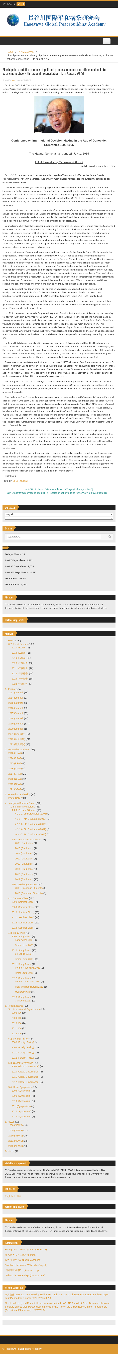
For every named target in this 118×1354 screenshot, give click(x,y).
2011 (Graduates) (24, 853)
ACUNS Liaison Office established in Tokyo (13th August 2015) (59, 489)
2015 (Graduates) (24, 874)
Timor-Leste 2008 (24, 945)
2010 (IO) (17, 1023)
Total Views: (12, 578)
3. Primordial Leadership (17, 794)
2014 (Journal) (15, 697)
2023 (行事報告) (20, 678)
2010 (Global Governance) (25, 1071)
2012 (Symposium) (21, 1111)
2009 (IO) (17, 1018)
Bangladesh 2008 (24, 940)
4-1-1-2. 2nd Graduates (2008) (31, 813)
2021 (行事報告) (20, 668)
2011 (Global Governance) (25, 1076)
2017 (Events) (19, 647)
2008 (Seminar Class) (23, 902)
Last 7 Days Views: (16, 560)
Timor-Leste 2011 (24, 973)
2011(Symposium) (21, 1106)
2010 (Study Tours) (21, 950)
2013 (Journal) (15, 692)
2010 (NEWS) (15, 1135)
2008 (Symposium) (21, 1090)
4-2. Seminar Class (18, 898)
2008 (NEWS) (15, 1125)
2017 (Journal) (15, 713)
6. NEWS (10, 1121)
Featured (9, 1151)
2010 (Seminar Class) (23, 912)
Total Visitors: (13, 584)
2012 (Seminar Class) (23, 922)
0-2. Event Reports (18, 644)
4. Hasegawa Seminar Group (20, 803)
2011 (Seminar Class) (23, 917)
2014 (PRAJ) (15, 758)
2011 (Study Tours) (21, 964)
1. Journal (10, 689)
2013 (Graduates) (24, 863)
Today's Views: (13, 554)
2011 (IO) (17, 1028)
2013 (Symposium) (21, 1116)
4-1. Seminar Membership (21, 806)
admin (14, 80)
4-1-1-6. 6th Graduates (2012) (30, 829)
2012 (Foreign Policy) (23, 1057)
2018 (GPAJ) (15, 779)
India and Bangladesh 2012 (29, 986)
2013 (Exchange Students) (29, 893)
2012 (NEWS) (15, 1146)
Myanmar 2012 (23, 992)
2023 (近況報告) (16, 744)
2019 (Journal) (15, 723)
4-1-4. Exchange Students (25, 884)
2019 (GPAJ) (15, 784)
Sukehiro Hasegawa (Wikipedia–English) (26, 1265)
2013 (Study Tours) (21, 997)
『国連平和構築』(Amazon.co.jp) (22, 1270)
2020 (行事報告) (20, 663)
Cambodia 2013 (23, 1000)
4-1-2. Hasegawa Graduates (26, 839)
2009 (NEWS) (15, 1130)
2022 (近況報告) (16, 739)
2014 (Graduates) (24, 869)
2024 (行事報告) (20, 684)
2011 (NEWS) (15, 1140)
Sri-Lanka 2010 (23, 954)
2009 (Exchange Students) (29, 888)
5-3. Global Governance (20, 1063)
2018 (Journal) (15, 718)
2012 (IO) (17, 1033)
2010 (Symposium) (21, 1101)
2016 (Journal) (15, 708)
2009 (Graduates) (24, 843)
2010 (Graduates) (24, 848)
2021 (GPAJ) (15, 789)
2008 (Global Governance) (25, 1066)
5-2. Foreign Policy (18, 1038)
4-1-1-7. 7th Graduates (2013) (30, 834)
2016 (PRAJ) (15, 768)
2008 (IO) (17, 1012)
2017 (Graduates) (24, 879)
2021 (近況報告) (16, 734)
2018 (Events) (19, 652)
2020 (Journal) (15, 728)
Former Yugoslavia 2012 (27, 981)
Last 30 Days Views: (16, 566)
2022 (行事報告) (20, 673)
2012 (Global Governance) (25, 1082)
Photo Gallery (15, 798)
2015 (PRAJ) (15, 763)
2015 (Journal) (26, 52)
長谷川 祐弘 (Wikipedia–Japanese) (23, 1260)
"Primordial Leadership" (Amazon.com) (25, 1275)
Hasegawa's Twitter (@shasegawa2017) (26, 1249)
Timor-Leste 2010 (24, 959)
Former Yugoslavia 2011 (27, 967)
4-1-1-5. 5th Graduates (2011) (30, 824)
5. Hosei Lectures (14, 1005)
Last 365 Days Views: (17, 572)
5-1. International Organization (24, 1009)
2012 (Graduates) (24, 858)
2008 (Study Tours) (21, 936)
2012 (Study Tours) (21, 978)
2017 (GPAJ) (15, 773)
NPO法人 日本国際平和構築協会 (22, 1254)
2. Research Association (17, 749)
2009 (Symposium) (21, 1096)
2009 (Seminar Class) (23, 907)
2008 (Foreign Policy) (23, 1042)
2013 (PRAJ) (15, 753)
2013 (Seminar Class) (23, 927)
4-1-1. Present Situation (24, 810)
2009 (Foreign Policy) (23, 1047)
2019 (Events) (19, 658)
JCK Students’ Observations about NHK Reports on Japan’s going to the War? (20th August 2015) (59, 493)
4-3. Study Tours (16, 933)
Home (10, 52)
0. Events (10, 640)
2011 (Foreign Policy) (23, 1052)
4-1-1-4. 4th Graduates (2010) (30, 819)
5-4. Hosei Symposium (20, 1087)
